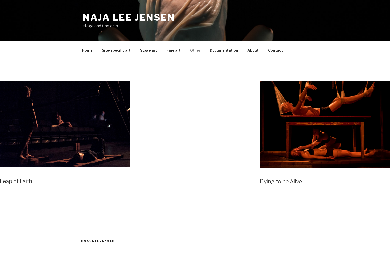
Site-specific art (116, 50)
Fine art (174, 50)
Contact (275, 50)
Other (195, 50)
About (253, 50)
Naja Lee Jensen (129, 17)
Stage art (148, 50)
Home (87, 50)
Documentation (224, 50)
